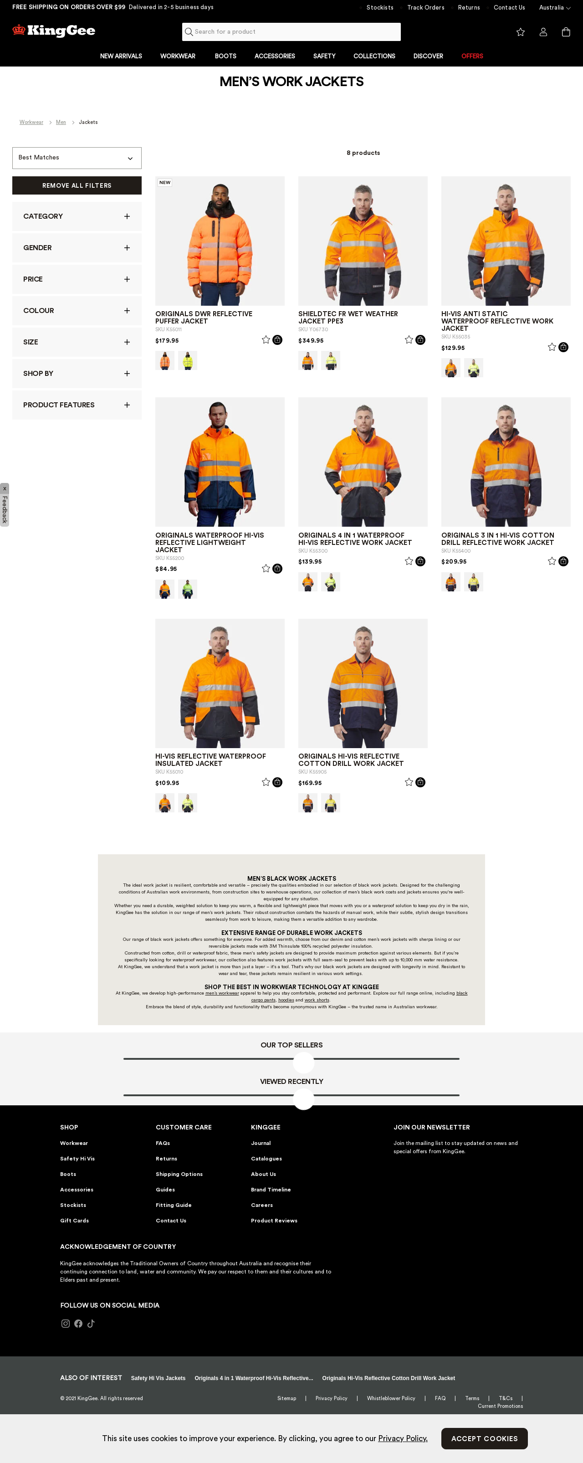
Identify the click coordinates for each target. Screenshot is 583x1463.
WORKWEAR (178, 56)
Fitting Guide (174, 1205)
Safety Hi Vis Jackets (158, 1378)
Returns (469, 7)
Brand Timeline (271, 1189)
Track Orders (426, 7)
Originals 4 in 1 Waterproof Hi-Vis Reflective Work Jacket (355, 539)
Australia (551, 7)
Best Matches (38, 157)
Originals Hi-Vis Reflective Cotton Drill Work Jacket (351, 760)
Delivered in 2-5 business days (171, 7)
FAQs (163, 1143)
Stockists (380, 7)
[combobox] (291, 32)
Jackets (88, 122)
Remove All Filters (77, 186)
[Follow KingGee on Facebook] (78, 1323)
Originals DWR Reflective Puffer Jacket (203, 318)
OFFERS (472, 56)
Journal (261, 1143)
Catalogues (266, 1158)
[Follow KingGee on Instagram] (65, 1323)
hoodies (286, 1000)
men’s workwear (222, 993)
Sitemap (286, 1398)
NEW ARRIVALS (121, 56)
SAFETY (324, 56)
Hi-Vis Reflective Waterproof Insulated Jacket (210, 760)
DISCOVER (428, 56)
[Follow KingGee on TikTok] (91, 1323)
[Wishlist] (266, 341)
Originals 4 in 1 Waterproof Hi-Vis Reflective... (254, 1378)
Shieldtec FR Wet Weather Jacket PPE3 (348, 318)
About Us (263, 1174)
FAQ (440, 1398)
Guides (165, 1189)
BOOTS (225, 56)
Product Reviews (274, 1220)
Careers (262, 1205)
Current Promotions (500, 1406)
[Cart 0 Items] (566, 31)
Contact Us (510, 7)
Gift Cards (74, 1220)
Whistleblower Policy (391, 1398)
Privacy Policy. (403, 1438)
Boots (68, 1174)
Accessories (76, 1189)
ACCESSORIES (275, 56)
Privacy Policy (332, 1398)
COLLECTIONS (374, 56)
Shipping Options (179, 1174)
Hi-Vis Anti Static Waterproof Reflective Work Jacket (497, 321)
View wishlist (520, 32)
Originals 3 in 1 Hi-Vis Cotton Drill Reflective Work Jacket (497, 539)
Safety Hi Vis (77, 1158)
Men (61, 122)
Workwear (31, 122)
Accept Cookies (484, 1439)
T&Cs (505, 1398)
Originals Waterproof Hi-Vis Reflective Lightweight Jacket (209, 543)
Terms (472, 1398)
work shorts (317, 1000)
